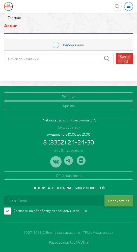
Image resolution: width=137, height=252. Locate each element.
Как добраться (68, 127)
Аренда (69, 105)
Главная (14, 17)
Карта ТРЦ (124, 58)
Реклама (68, 96)
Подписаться (118, 200)
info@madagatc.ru (68, 150)
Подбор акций (68, 45)
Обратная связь (68, 175)
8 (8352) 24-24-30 (68, 142)
